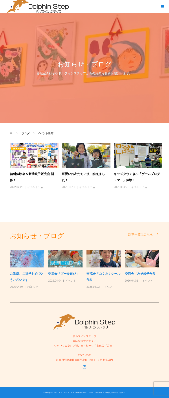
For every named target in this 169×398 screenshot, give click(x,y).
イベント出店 (35, 187)
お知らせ (32, 286)
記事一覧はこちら (140, 234)
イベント (71, 280)
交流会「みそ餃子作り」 (142, 273)
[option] (86, 269)
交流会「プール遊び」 (63, 273)
